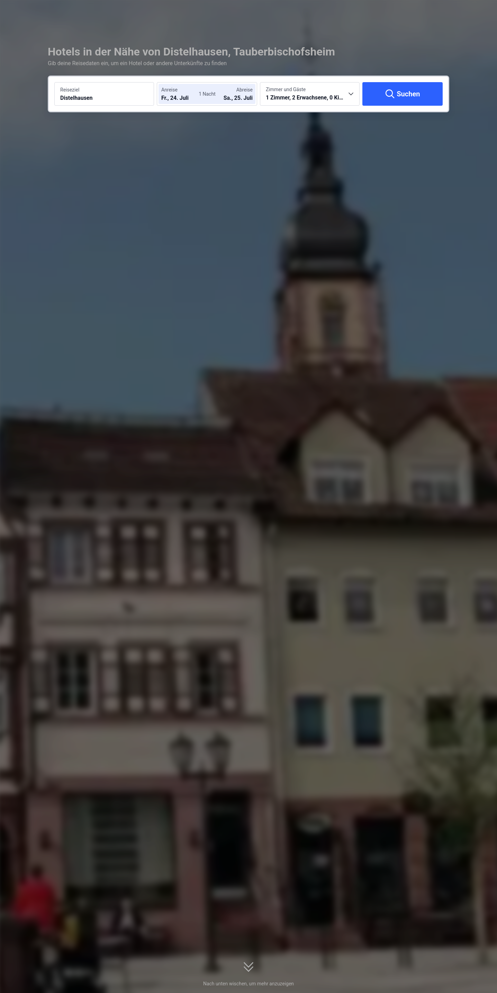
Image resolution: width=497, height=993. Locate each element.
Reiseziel (69, 90)
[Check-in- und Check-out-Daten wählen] (182, 93)
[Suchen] (402, 94)
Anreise (169, 90)
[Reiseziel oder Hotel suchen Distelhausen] (104, 94)
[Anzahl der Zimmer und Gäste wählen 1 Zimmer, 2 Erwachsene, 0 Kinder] (309, 93)
